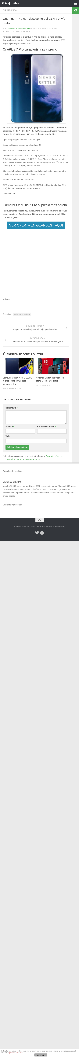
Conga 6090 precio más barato (43, 486)
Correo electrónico (46, 426)
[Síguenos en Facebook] (42, 533)
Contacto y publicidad (12, 505)
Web (7, 436)
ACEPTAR (40, 1055)
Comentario (11, 408)
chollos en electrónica (22, 314)
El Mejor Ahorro (12, 3)
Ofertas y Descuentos (18, 28)
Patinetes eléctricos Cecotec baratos (46, 492)
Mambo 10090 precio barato (16, 486)
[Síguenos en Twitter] (37, 533)
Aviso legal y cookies (12, 471)
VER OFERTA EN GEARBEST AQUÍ (36, 225)
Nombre (9, 426)
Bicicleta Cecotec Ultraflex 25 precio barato (35, 489)
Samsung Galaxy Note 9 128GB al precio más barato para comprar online (17, 381)
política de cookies (16, 1053)
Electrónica (10, 10)
